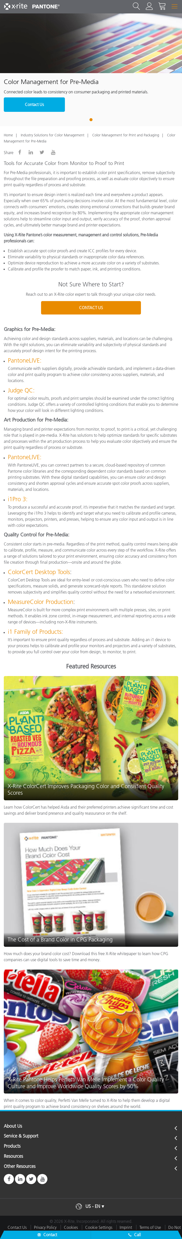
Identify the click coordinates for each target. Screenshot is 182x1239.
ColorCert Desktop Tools (39, 572)
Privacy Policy (45, 1227)
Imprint (126, 1227)
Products (12, 1146)
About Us (13, 1126)
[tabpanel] (91, 65)
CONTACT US (91, 307)
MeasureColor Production (40, 601)
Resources (13, 1156)
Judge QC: (21, 390)
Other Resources (19, 1166)
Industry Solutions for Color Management (52, 135)
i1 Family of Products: (35, 631)
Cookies (71, 1227)
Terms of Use (150, 1227)
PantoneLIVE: (25, 360)
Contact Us (34, 104)
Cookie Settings (98, 1227)
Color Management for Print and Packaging (125, 135)
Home (8, 135)
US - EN (92, 1206)
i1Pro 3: (18, 499)
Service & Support (21, 1136)
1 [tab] (91, 119)
